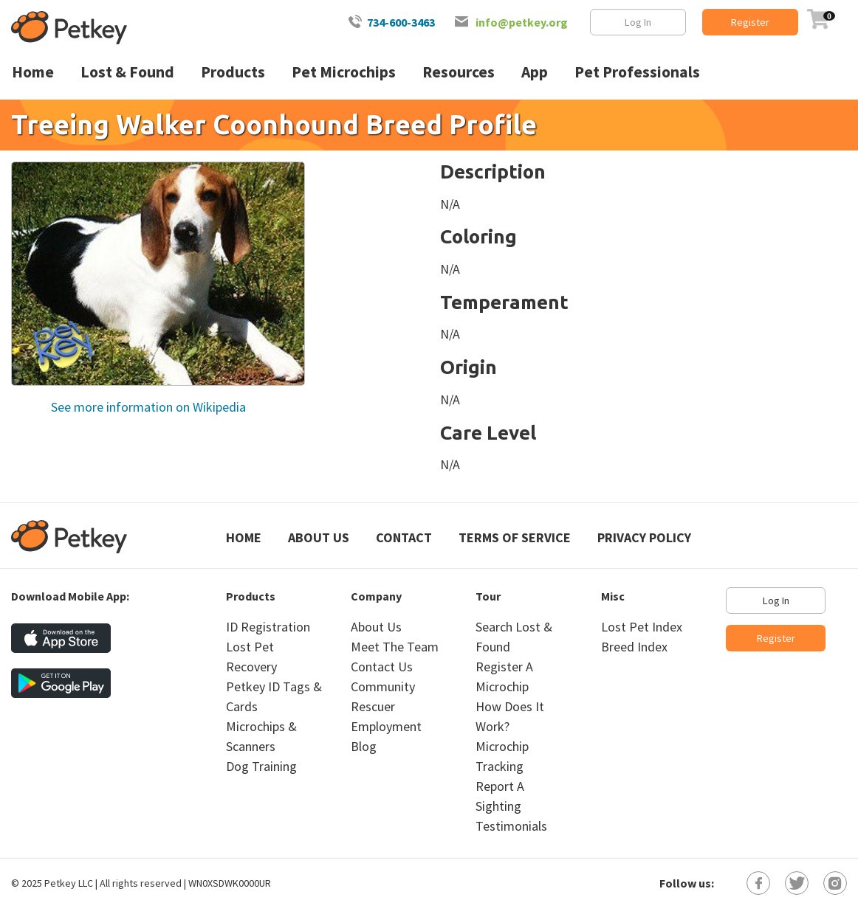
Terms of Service (515, 537)
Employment (386, 726)
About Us (318, 537)
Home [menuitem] (33, 72)
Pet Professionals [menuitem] (637, 72)
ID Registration (268, 626)
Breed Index (634, 646)
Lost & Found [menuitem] (127, 72)
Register (750, 22)
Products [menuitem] (233, 72)
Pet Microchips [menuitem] (344, 72)
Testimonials (511, 825)
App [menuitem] (534, 72)
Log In (638, 22)
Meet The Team (395, 646)
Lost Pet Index (641, 626)
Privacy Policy (644, 537)
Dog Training (261, 766)
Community (383, 686)
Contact (404, 537)
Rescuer (373, 706)
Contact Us (382, 666)
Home (243, 537)
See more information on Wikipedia (147, 406)
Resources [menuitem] (458, 72)
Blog (364, 746)
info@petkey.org (522, 22)
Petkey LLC (68, 883)
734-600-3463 (401, 22)
